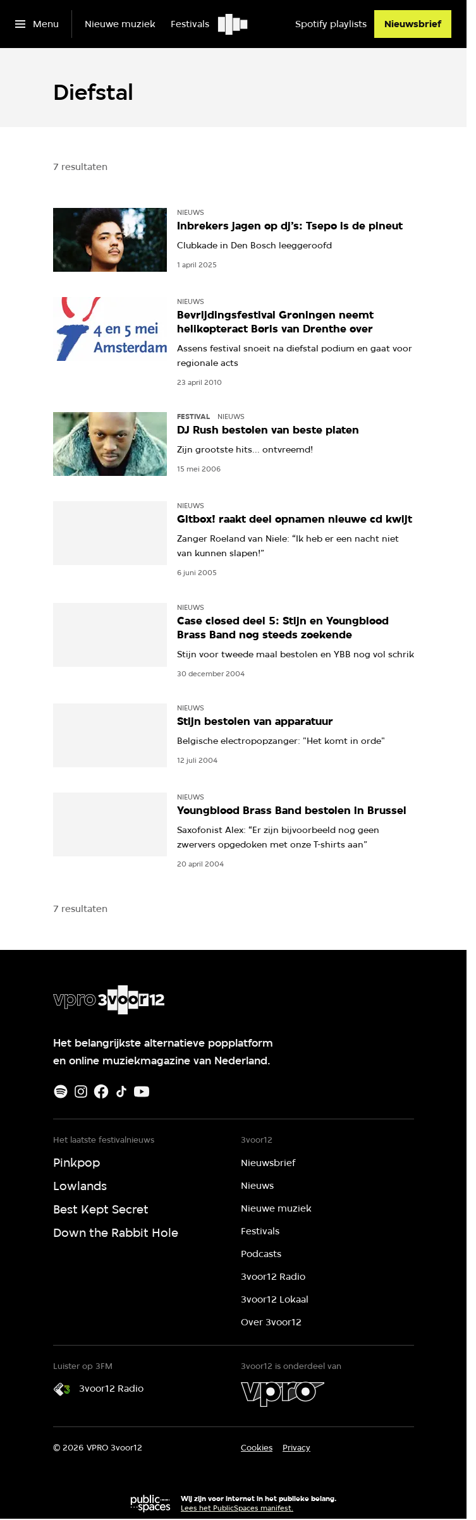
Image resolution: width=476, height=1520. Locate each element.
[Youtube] (141, 1091)
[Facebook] (101, 1091)
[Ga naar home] (234, 24)
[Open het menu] (37, 24)
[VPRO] (282, 1394)
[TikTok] (121, 1091)
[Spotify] (60, 1091)
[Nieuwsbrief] (412, 24)
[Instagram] (80, 1091)
